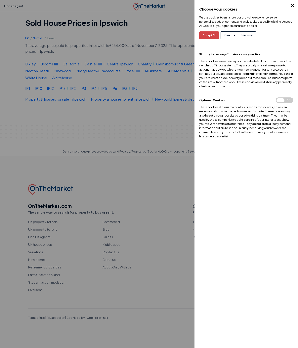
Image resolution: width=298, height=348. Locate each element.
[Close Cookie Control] (292, 5)
